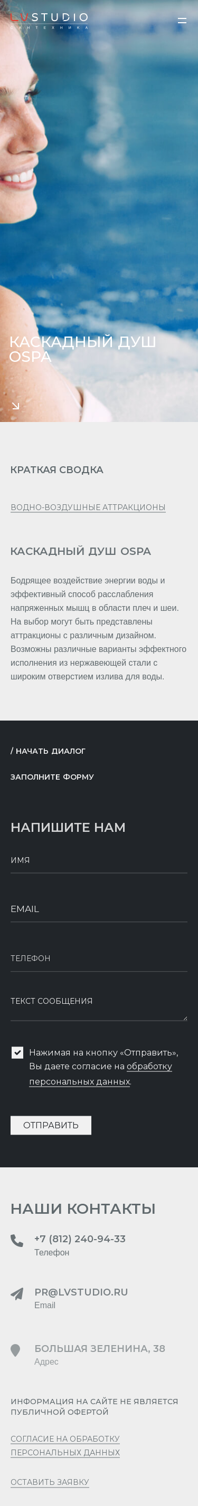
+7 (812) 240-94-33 (80, 1244)
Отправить (51, 1130)
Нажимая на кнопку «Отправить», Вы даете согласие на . (103, 1072)
